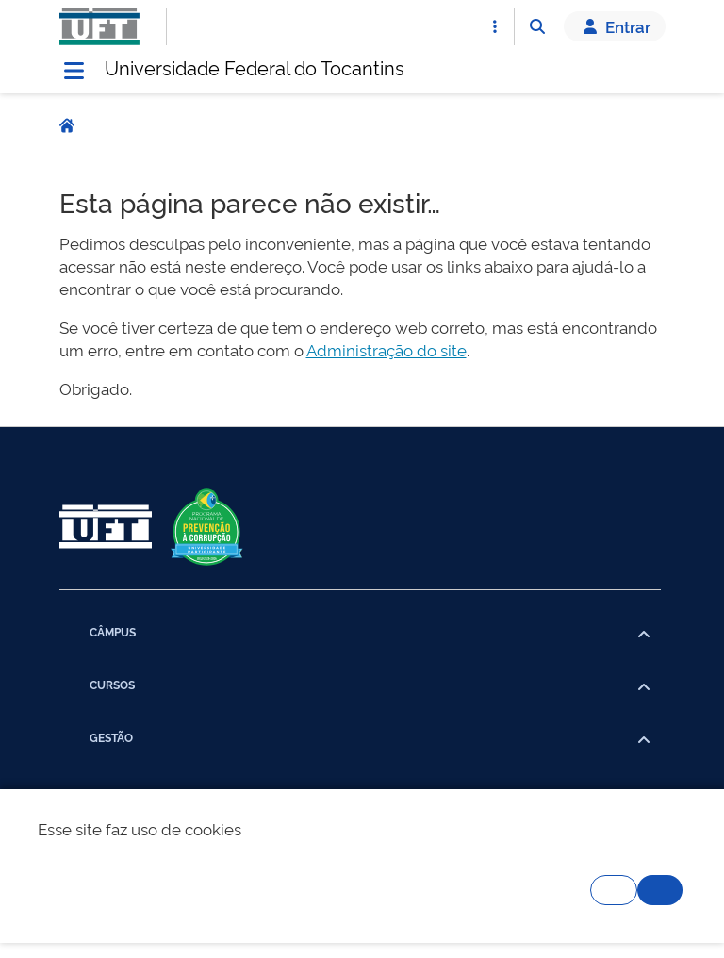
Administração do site (386, 349)
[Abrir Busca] (537, 26)
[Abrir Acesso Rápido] (495, 26)
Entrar (614, 26)
